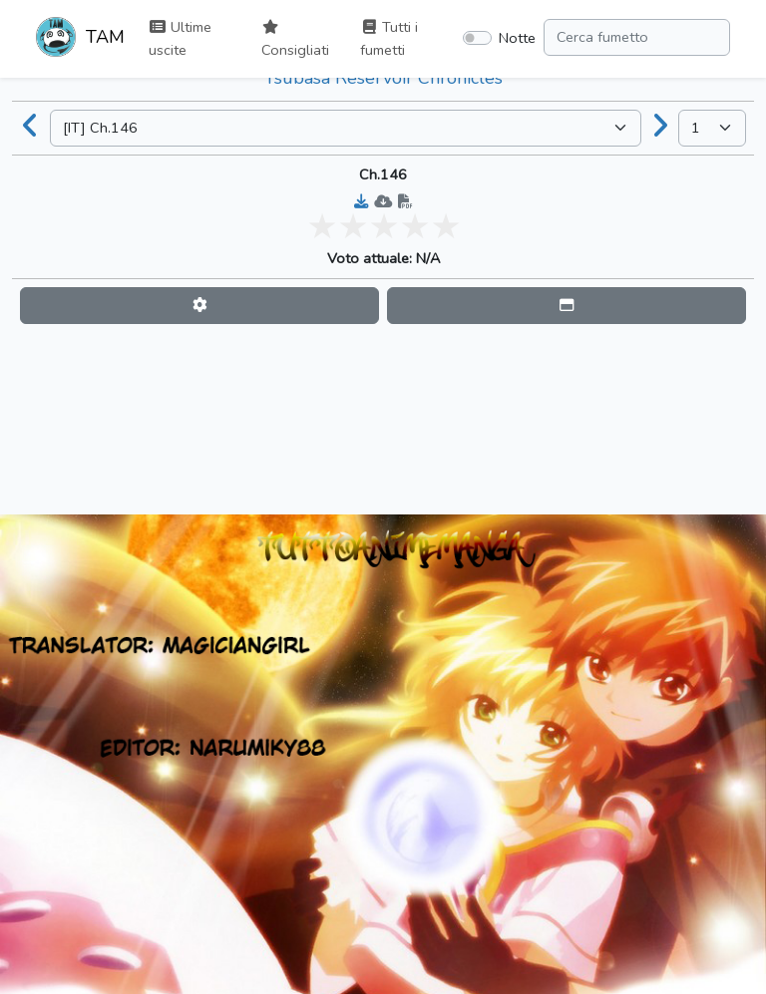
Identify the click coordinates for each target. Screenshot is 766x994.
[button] (199, 305)
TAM (80, 39)
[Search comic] (637, 37)
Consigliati (295, 40)
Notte (517, 38)
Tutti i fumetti (389, 38)
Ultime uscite (180, 38)
